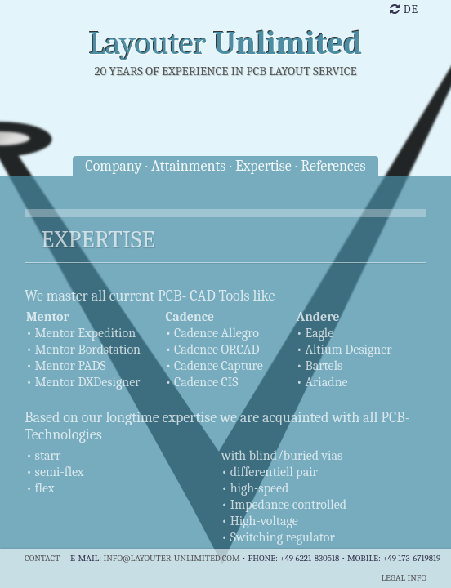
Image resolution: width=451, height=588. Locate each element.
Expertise (263, 166)
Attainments (188, 166)
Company (113, 166)
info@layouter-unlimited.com (171, 558)
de (404, 9)
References (333, 166)
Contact (42, 558)
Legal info (404, 577)
